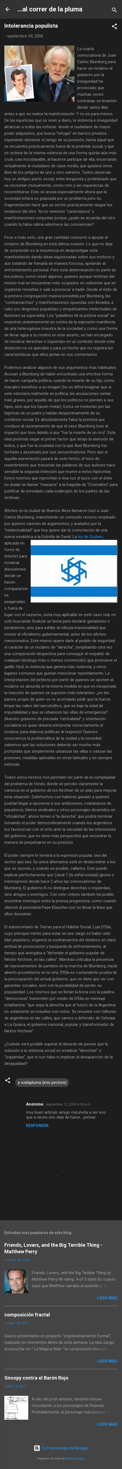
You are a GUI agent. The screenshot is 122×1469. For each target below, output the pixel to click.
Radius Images (75, 1458)
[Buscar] (114, 11)
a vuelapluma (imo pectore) (42, 1082)
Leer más (107, 1298)
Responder (37, 1125)
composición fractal (27, 1314)
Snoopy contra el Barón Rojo (36, 1378)
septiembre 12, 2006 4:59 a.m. (68, 1104)
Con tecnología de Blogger (61, 1448)
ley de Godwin (90, 536)
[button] (114, 27)
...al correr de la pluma (49, 9)
